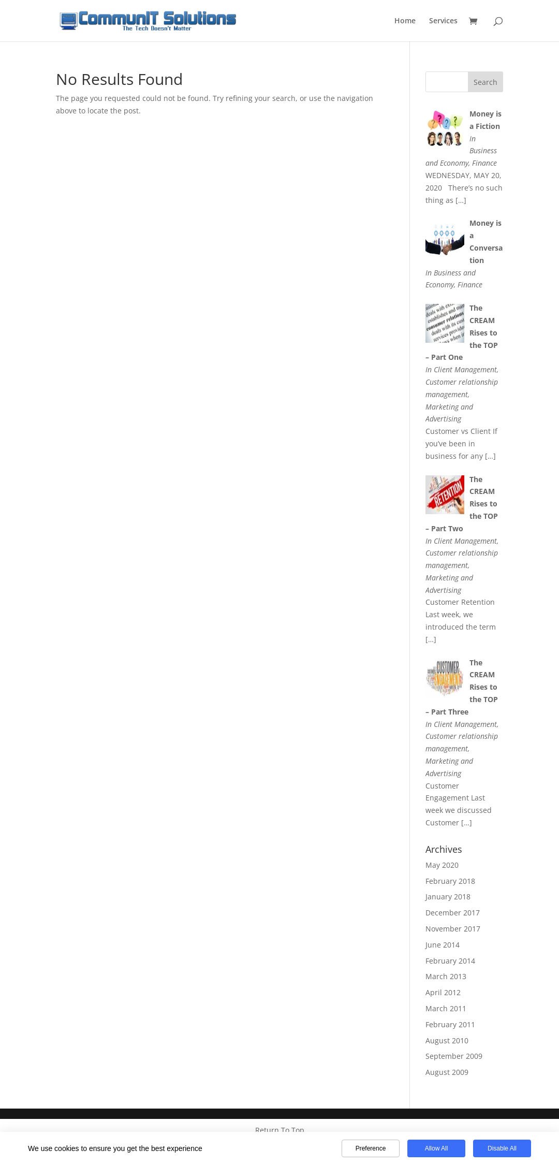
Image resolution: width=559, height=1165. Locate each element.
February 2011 (450, 1024)
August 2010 (446, 1040)
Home (405, 21)
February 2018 (450, 881)
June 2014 (442, 945)
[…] (460, 200)
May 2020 (442, 865)
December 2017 (452, 913)
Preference (371, 1148)
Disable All (502, 1148)
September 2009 (453, 1056)
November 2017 (452, 929)
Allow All (436, 1148)
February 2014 (450, 961)
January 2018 (447, 896)
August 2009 (446, 1072)
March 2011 (445, 1008)
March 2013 (445, 976)
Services (443, 21)
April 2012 (443, 992)
